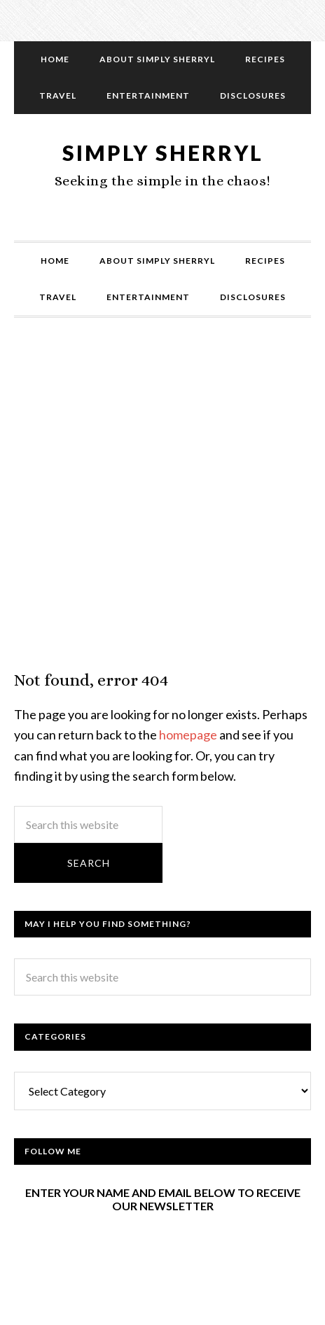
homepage (188, 734)
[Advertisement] (162, 508)
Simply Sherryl (162, 152)
